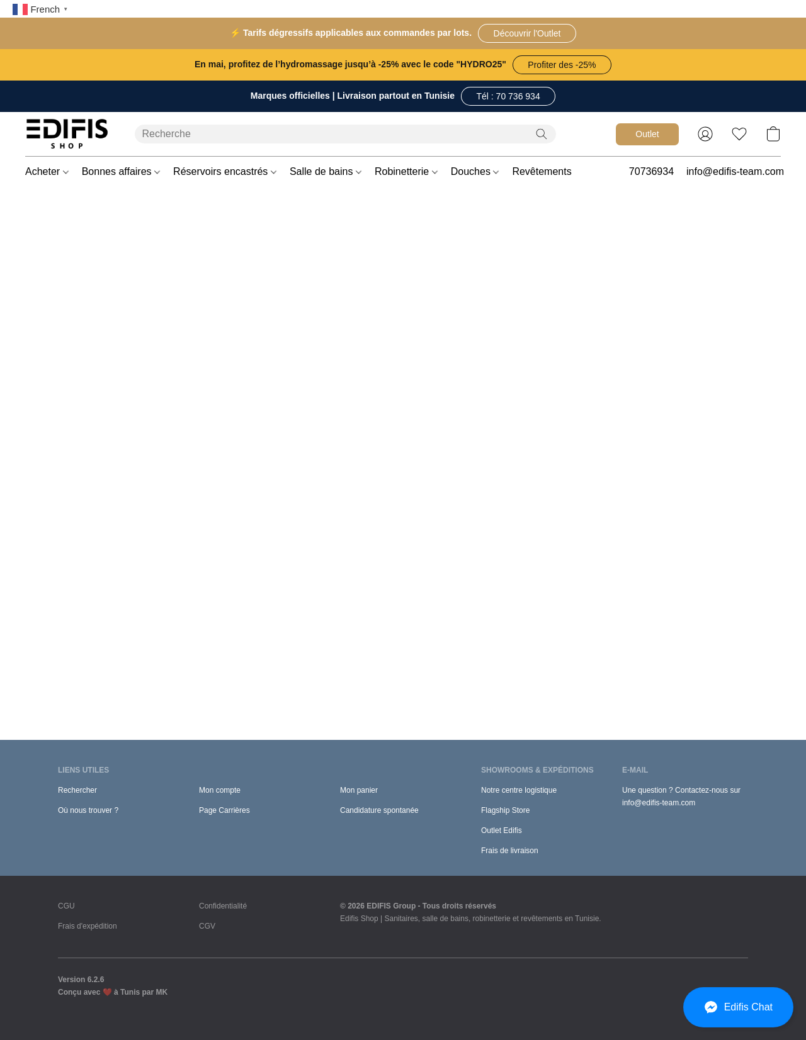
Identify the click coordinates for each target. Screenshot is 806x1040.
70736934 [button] (651, 171)
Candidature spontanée (379, 810)
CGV (207, 926)
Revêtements (546, 171)
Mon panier (359, 790)
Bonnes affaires (121, 171)
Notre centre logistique (519, 790)
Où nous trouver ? (88, 810)
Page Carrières (224, 810)
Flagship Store (505, 810)
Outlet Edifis (501, 830)
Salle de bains (325, 171)
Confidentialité (223, 906)
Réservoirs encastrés (224, 171)
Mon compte (220, 790)
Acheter (47, 171)
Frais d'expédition (87, 926)
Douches (475, 171)
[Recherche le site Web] (541, 134)
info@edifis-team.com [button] (735, 171)
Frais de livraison (509, 850)
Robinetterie (406, 171)
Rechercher (77, 790)
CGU (66, 906)
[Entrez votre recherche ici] (345, 134)
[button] (527, 33)
